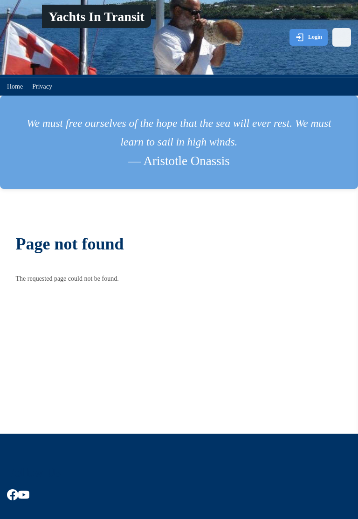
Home (15, 86)
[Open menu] (341, 37)
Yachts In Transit (96, 16)
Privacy (42, 86)
